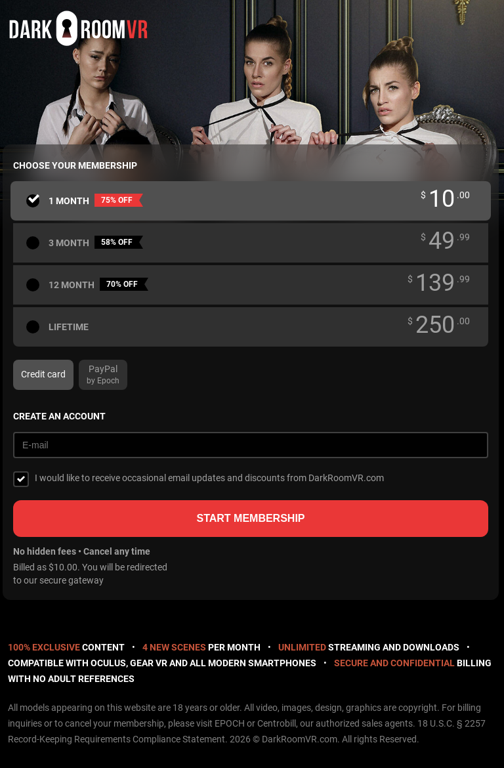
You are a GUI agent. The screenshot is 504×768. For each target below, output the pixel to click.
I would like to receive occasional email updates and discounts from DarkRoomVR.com (209, 478)
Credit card (43, 374)
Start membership (250, 518)
